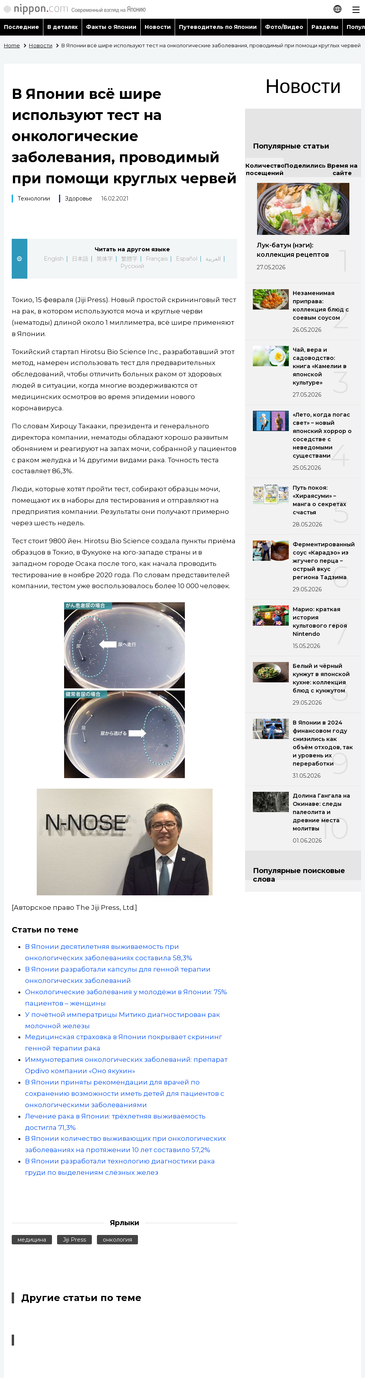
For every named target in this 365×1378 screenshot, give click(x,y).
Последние (21, 26)
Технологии (34, 198)
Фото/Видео (284, 26)
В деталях (62, 26)
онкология (117, 1239)
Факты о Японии (111, 26)
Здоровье (78, 198)
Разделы (324, 26)
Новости (158, 26)
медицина (32, 1239)
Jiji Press (74, 1239)
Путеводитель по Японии (218, 26)
